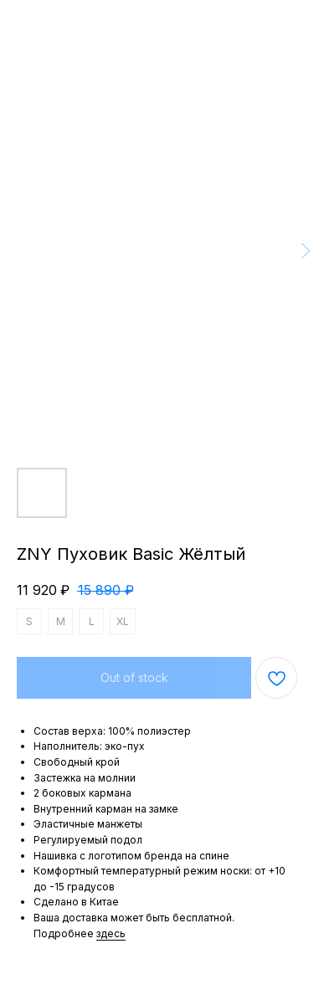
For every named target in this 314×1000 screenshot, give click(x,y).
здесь (111, 933)
